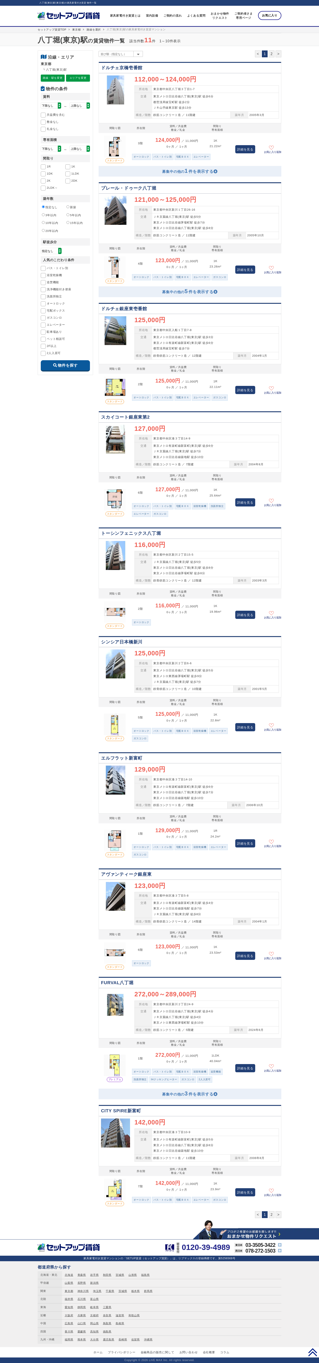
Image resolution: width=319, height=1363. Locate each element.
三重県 (107, 1307)
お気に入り (269, 15)
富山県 (94, 1299)
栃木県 (135, 1291)
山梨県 (69, 1282)
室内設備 (152, 15)
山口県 (82, 1323)
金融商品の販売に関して (157, 1352)
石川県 (82, 1299)
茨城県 (123, 1291)
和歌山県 (134, 1315)
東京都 (76, 29)
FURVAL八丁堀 (117, 982)
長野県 (82, 1282)
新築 (71, 207)
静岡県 (82, 1307)
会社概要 (209, 1352)
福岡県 (69, 1339)
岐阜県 (94, 1307)
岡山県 (94, 1323)
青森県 (82, 1274)
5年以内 (73, 215)
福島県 (145, 1274)
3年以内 (49, 215)
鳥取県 (107, 1323)
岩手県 (94, 1274)
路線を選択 (94, 29)
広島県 (69, 1323)
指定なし (50, 207)
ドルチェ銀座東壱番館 (124, 308)
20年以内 (50, 231)
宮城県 (120, 1274)
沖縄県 (148, 1339)
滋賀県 (120, 1315)
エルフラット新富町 (121, 758)
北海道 (69, 1274)
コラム (224, 1352)
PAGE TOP (312, 1352)
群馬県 (148, 1291)
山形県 (132, 1274)
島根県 (120, 1323)
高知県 (94, 1331)
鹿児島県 (108, 1339)
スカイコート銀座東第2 (125, 417)
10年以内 (50, 223)
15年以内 (74, 223)
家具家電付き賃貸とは (125, 15)
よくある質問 (196, 15)
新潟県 (94, 1282)
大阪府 (69, 1315)
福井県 (69, 1299)
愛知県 (69, 1307)
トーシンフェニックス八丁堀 (131, 533)
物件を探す (68, 365)
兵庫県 (82, 1315)
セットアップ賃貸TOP (52, 29)
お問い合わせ (188, 1352)
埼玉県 (97, 1291)
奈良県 (107, 1315)
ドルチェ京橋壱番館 (121, 67)
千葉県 (110, 1291)
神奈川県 (83, 1291)
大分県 (94, 1339)
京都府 (94, 1315)
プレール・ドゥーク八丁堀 (128, 188)
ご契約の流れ (172, 15)
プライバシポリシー (121, 1352)
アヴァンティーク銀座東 (126, 874)
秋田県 (107, 1274)
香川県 (69, 1331)
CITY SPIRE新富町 (121, 1110)
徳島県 (107, 1331)
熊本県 (82, 1339)
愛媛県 (82, 1331)
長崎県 (123, 1339)
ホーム (98, 1352)
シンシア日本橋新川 (121, 641)
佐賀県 (135, 1339)
